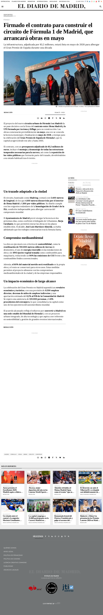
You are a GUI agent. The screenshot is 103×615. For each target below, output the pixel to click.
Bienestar (31, 1)
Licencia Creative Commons (15, 562)
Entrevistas (5, 1)
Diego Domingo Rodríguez (88, 494)
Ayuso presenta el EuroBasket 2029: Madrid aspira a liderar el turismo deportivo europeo (12, 492)
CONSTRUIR (39, 454)
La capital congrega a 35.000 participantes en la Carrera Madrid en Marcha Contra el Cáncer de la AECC (39, 520)
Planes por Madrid (19, 1)
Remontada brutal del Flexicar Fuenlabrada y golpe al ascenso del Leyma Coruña (63, 519)
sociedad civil (64, 1)
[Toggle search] (100, 6)
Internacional (42, 1)
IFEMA (20, 454)
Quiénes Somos (10, 548)
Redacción (8, 112)
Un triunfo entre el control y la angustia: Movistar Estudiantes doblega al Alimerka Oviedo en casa (11, 520)
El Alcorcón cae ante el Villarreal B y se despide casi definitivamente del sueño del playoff (89, 491)
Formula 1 (14, 454)
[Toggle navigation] (2, 6)
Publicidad (8, 566)
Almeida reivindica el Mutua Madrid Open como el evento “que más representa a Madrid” (64, 491)
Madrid (6, 454)
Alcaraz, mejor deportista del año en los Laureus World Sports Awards (38, 491)
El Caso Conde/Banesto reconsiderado (84, 212)
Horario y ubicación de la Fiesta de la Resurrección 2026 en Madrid (84, 191)
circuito (31, 454)
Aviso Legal (8, 551)
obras (25, 454)
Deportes (8, 15)
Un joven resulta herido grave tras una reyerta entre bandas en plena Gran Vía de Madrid (86, 221)
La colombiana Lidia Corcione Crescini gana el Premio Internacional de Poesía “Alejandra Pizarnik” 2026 (85, 203)
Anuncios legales (11, 570)
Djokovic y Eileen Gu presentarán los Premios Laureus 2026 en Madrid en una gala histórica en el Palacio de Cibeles (90, 520)
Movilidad (53, 1)
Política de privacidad (13, 555)
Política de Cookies (12, 559)
